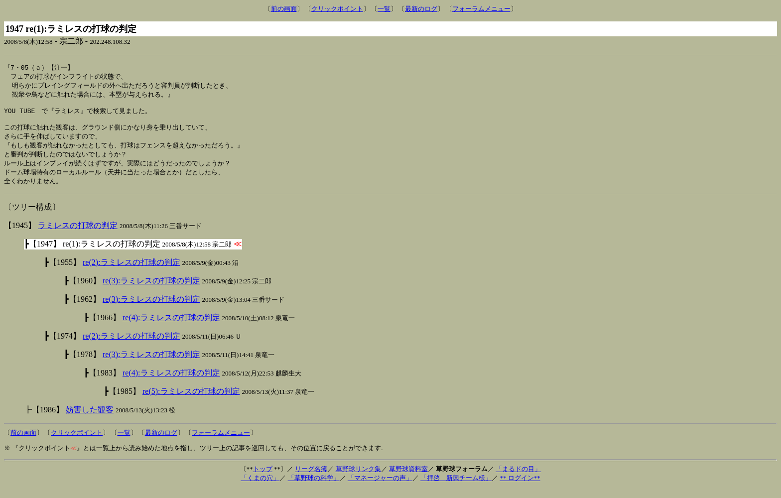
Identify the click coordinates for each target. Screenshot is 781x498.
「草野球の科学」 (314, 487)
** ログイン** (520, 487)
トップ (262, 478)
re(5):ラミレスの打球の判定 (191, 400)
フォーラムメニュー (481, 8)
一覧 (384, 8)
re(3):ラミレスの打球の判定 (151, 289)
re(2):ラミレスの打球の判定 (131, 271)
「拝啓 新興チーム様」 (456, 487)
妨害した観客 (90, 418)
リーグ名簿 (311, 478)
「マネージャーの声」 (380, 487)
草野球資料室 (408, 478)
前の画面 (284, 8)
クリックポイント (337, 8)
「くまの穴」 (260, 487)
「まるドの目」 (518, 478)
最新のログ (421, 8)
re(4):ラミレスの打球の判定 (171, 326)
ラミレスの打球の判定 (78, 234)
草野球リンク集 (358, 478)
